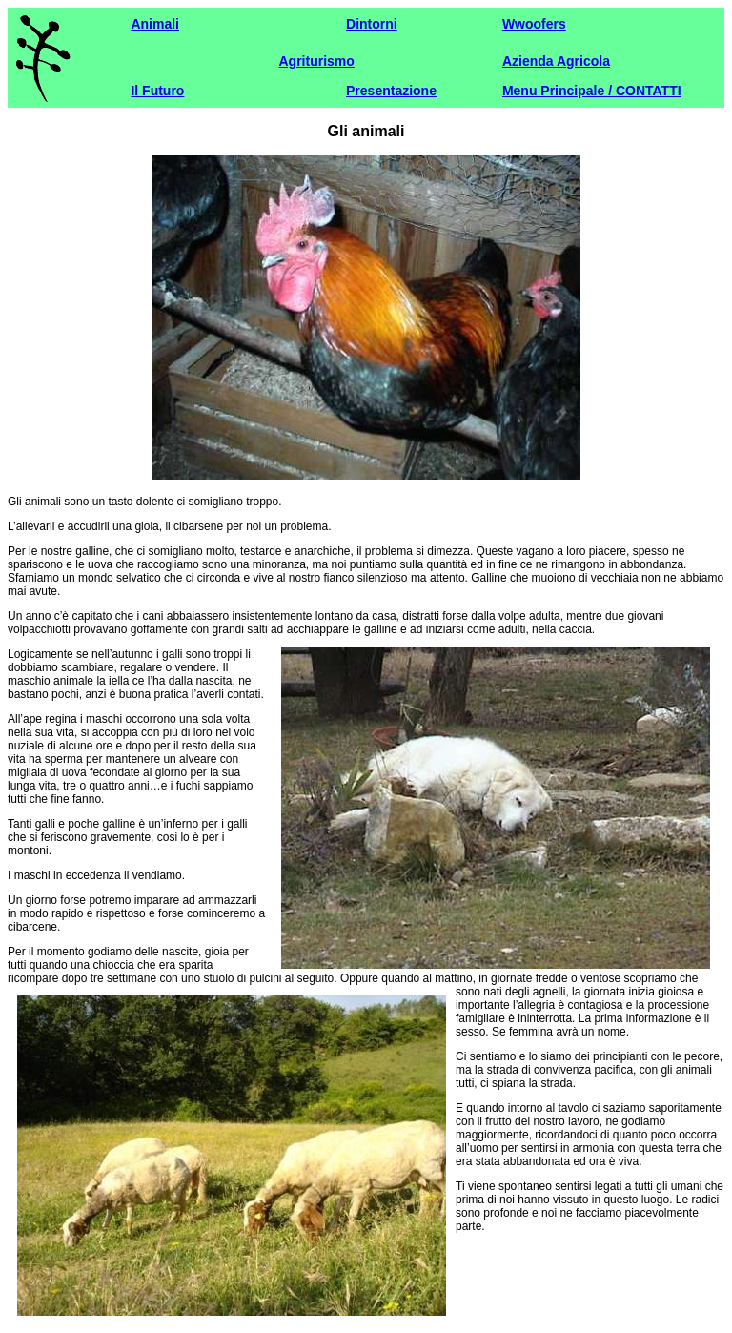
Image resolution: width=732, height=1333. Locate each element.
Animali (155, 23)
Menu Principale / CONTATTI (591, 90)
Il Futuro (157, 90)
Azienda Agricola (556, 61)
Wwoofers (534, 23)
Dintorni (371, 23)
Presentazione (391, 90)
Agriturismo (316, 61)
